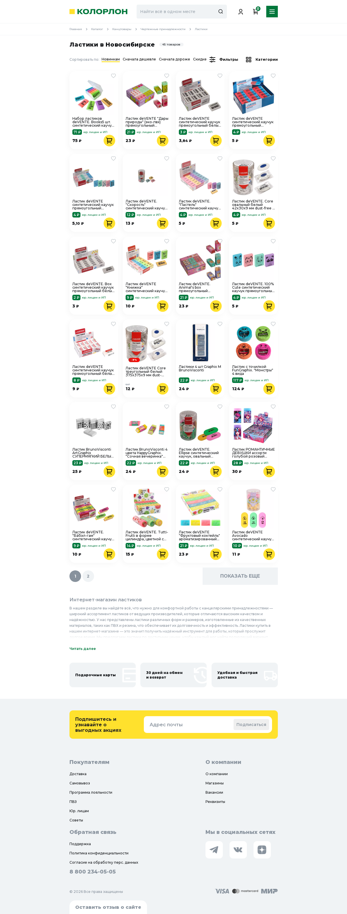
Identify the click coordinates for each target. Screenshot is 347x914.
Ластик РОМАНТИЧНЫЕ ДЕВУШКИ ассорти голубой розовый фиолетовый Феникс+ (253, 453)
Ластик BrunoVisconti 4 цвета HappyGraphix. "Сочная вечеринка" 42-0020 (147, 453)
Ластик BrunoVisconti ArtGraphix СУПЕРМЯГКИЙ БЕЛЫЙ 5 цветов (93, 453)
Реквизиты (215, 801)
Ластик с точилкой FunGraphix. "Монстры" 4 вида (252, 370)
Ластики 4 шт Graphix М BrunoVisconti (200, 368)
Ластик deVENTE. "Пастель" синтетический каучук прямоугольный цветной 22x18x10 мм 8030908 (199, 205)
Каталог (101, 29)
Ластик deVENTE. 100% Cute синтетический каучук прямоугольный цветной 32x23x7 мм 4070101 (253, 287)
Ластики (201, 29)
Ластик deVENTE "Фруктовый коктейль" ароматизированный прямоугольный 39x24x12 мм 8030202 (199, 535)
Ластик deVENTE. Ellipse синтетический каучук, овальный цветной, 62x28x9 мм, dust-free (199, 453)
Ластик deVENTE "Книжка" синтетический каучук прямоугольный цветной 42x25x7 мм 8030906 (146, 287)
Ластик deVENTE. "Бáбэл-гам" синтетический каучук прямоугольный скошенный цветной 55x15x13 (93, 535)
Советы (76, 820)
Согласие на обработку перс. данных (103, 862)
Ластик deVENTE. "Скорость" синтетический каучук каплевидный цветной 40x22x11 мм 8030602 (146, 205)
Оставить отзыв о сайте (108, 907)
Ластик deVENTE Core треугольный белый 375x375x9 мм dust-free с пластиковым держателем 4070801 (146, 371)
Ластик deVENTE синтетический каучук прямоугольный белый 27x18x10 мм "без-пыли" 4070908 (200, 122)
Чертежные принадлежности (168, 29)
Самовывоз (79, 783)
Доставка (78, 774)
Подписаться (251, 724)
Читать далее (82, 648)
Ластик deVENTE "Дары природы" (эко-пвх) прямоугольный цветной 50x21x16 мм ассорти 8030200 (147, 122)
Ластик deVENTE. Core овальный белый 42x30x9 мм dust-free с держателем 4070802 (253, 205)
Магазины (214, 783)
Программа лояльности (90, 792)
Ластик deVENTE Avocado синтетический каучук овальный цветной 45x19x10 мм (252, 535)
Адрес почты (166, 724)
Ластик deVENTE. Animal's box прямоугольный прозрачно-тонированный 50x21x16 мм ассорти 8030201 (197, 287)
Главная (80, 29)
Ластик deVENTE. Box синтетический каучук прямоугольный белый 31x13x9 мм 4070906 (93, 287)
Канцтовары (126, 29)
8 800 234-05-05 (92, 872)
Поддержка (80, 844)
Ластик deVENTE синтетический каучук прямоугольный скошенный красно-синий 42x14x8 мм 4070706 (252, 122)
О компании (216, 774)
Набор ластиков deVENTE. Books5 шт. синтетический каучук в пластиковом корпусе (93, 122)
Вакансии (214, 792)
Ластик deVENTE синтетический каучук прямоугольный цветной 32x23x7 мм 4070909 (93, 205)
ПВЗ (73, 801)
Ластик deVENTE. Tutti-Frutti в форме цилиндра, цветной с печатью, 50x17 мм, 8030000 (147, 535)
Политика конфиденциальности (98, 853)
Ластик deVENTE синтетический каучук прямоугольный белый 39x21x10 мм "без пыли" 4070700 (93, 370)
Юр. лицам (79, 811)
